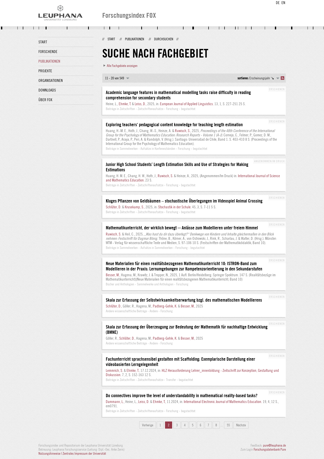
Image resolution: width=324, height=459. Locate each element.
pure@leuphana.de (274, 445)
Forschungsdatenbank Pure (270, 449)
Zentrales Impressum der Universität (84, 453)
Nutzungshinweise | (50, 453)
